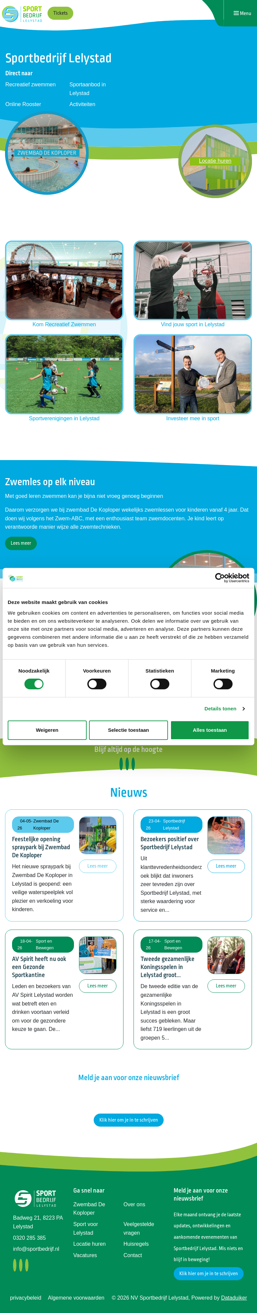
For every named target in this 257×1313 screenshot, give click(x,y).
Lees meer (21, 543)
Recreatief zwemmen (30, 84)
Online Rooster (23, 104)
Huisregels (136, 1244)
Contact (132, 1255)
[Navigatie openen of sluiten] (242, 13)
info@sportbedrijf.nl (36, 1249)
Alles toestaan (210, 730)
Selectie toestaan (128, 730)
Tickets (60, 13)
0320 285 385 (29, 1238)
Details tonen (220, 708)
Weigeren (47, 730)
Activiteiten (82, 104)
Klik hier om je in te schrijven (128, 1120)
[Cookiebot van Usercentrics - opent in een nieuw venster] (220, 578)
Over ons (134, 1204)
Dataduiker (234, 1298)
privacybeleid (25, 1298)
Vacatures (85, 1255)
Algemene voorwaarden (76, 1298)
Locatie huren (89, 1244)
